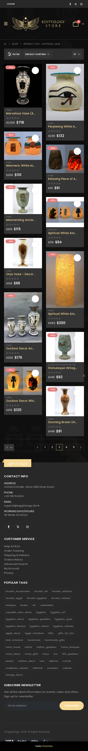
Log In (11, 3)
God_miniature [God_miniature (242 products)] (14, 640)
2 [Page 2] (52, 447)
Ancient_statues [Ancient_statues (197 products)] (60, 598)
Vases (9, 110)
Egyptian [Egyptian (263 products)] (41, 612)
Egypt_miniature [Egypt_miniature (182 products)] (34, 633)
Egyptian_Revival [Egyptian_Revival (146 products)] (15, 626)
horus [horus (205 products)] (46, 654)
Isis (73, 364)
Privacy (9, 573)
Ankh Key (52, 229)
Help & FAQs (12, 546)
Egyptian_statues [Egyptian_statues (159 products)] (63, 626)
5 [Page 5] (74, 447)
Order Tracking (14, 551)
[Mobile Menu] (7, 23)
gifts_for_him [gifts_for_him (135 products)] (66, 633)
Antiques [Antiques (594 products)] (11, 605)
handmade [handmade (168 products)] (33, 640)
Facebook (8, 527)
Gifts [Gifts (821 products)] (50, 633)
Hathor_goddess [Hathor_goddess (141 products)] (47, 647)
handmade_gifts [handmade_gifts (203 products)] (55, 640)
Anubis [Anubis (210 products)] (24, 605)
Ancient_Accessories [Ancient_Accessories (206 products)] (18, 591)
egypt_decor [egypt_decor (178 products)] (13, 633)
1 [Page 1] (44, 447)
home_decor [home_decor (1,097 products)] (13, 654)
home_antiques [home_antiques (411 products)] (70, 647)
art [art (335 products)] (34, 605)
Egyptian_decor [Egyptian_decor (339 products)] (15, 619)
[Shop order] (37, 54)
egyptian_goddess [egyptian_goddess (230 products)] (39, 619)
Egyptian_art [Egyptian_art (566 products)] (57, 612)
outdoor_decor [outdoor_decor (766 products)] (26, 661)
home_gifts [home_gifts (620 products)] (31, 654)
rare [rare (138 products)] (42, 661)
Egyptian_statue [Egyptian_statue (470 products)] (39, 626)
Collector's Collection (59, 364)
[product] (23, 85)
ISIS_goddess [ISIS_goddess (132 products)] (70, 654)
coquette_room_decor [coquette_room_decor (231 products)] (19, 612)
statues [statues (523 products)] (67, 668)
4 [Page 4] (66, 447)
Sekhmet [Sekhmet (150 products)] (38, 668)
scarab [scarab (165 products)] (67, 661)
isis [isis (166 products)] (56, 654)
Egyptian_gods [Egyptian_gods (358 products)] (63, 619)
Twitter (18, 527)
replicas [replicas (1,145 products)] (53, 661)
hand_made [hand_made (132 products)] (13, 647)
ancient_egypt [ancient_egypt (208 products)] (14, 598)
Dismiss (48, 746)
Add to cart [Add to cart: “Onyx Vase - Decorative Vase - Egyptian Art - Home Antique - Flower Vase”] (35, 244)
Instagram (27, 527)
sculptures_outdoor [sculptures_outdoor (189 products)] (17, 668)
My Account (11, 568)
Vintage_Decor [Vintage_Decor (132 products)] (14, 674)
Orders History (13, 559)
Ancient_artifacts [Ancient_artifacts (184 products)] (62, 591)
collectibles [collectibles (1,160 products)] (46, 605)
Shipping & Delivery (16, 555)
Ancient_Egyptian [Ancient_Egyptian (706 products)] (37, 598)
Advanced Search (16, 564)
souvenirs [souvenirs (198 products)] (52, 668)
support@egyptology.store (22, 506)
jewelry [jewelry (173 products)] (10, 661)
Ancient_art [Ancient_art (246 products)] (41, 591)
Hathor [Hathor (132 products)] (28, 647)
